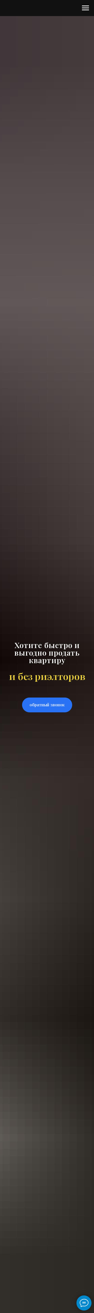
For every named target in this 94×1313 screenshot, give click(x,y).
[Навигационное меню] (85, 8)
